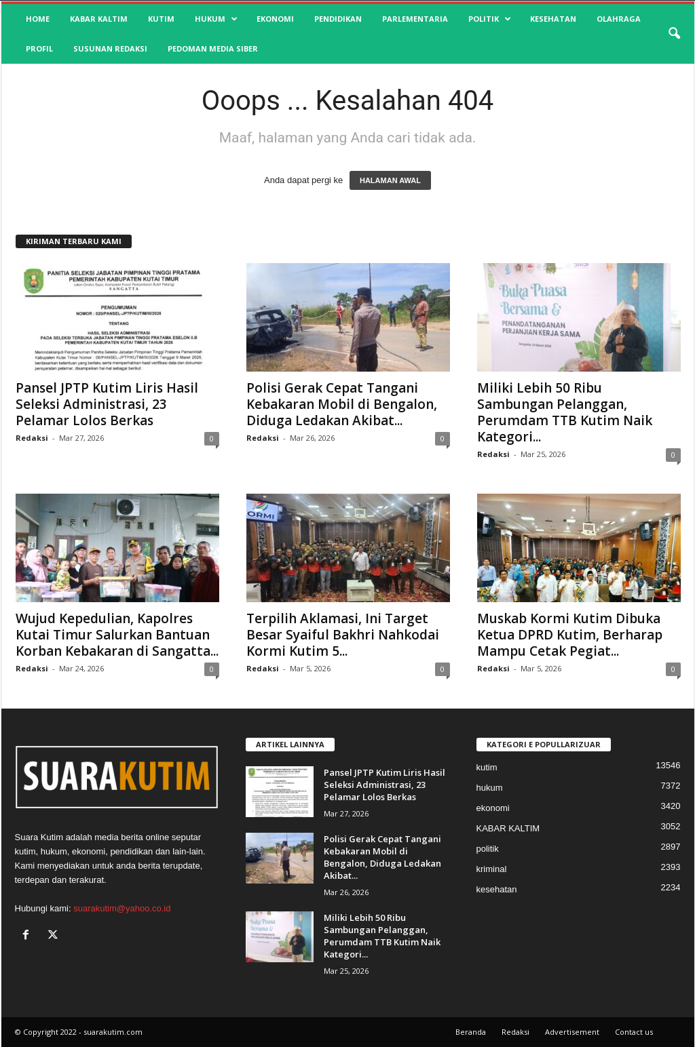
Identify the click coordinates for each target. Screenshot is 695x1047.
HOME (38, 19)
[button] (674, 34)
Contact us (634, 1032)
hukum (216, 19)
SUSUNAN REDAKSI (110, 48)
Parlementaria (415, 19)
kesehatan (553, 19)
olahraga (619, 19)
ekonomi (275, 19)
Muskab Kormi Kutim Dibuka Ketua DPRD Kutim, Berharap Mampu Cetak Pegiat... (569, 635)
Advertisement (572, 1032)
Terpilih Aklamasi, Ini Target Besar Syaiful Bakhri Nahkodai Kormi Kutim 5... (342, 635)
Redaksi (32, 438)
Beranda (470, 1032)
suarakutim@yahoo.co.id (121, 908)
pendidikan (338, 19)
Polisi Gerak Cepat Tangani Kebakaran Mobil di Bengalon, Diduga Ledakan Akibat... (341, 404)
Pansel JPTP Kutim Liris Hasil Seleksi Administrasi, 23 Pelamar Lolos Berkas (107, 404)
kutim (161, 19)
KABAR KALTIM (99, 19)
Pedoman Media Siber (213, 48)
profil (39, 48)
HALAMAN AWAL (390, 180)
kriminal (491, 869)
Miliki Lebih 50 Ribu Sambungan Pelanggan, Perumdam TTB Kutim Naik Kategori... (564, 412)
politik (489, 19)
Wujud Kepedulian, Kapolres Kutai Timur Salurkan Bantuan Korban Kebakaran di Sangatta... (117, 635)
